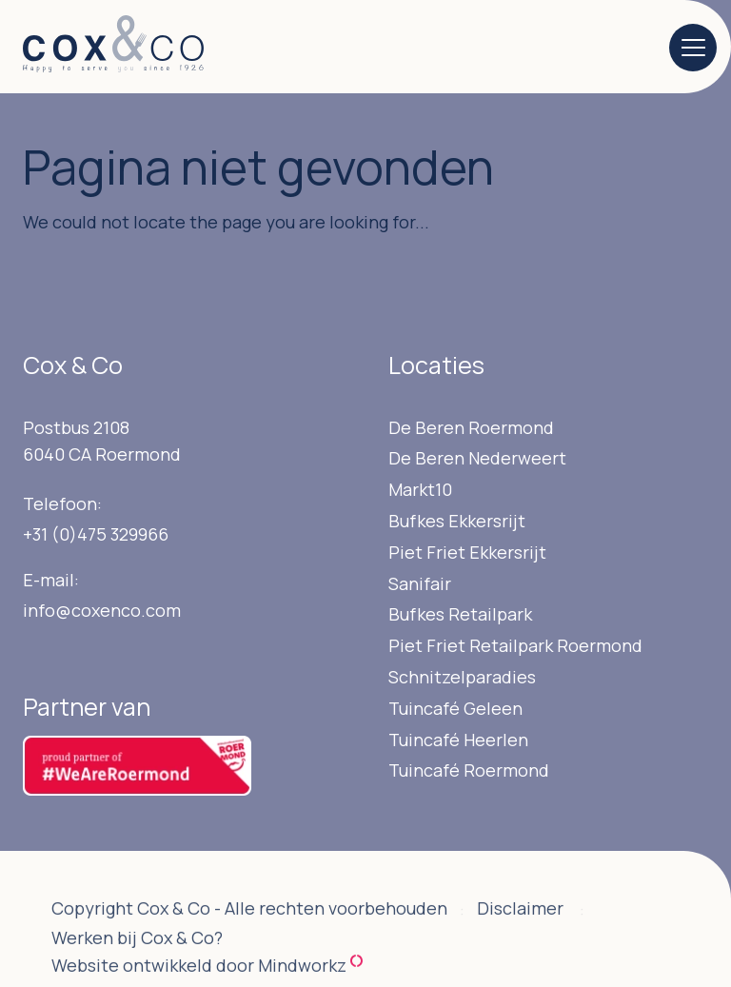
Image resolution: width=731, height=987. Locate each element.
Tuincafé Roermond (468, 770)
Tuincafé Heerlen (458, 739)
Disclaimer (520, 929)
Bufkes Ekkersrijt (456, 520)
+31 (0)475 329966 (95, 534)
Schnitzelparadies (462, 676)
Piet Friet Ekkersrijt (467, 552)
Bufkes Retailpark (460, 613)
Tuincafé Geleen (455, 708)
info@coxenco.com (102, 610)
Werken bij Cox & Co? (137, 959)
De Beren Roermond (471, 427)
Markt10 (420, 489)
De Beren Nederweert (477, 457)
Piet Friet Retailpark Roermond (515, 645)
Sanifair (419, 583)
